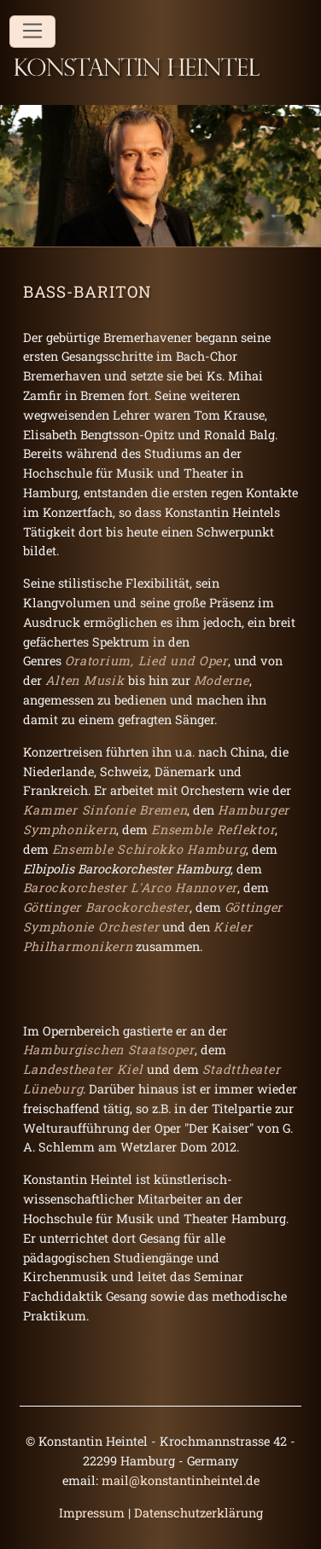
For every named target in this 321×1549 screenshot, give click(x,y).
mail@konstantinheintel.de (181, 1480)
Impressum (92, 1513)
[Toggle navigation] (32, 31)
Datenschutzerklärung (198, 1513)
